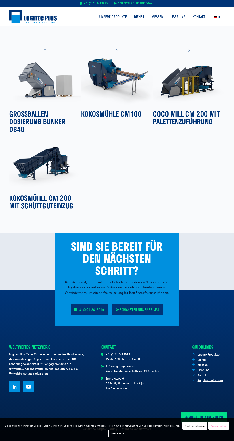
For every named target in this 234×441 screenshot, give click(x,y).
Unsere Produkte (209, 354)
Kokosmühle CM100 (111, 113)
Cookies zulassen (195, 425)
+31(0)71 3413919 (96, 3)
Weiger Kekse (218, 425)
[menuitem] (113, 16)
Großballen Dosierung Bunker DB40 (37, 121)
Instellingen (117, 433)
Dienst (202, 359)
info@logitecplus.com (120, 366)
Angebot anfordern (204, 417)
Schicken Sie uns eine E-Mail (136, 3)
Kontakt (203, 375)
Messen (203, 364)
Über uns (203, 369)
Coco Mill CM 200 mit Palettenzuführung (186, 117)
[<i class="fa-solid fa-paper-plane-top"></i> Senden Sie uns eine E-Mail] (137, 309)
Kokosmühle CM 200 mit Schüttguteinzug (41, 202)
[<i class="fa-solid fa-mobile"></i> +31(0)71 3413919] (89, 309)
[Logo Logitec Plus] (33, 16)
